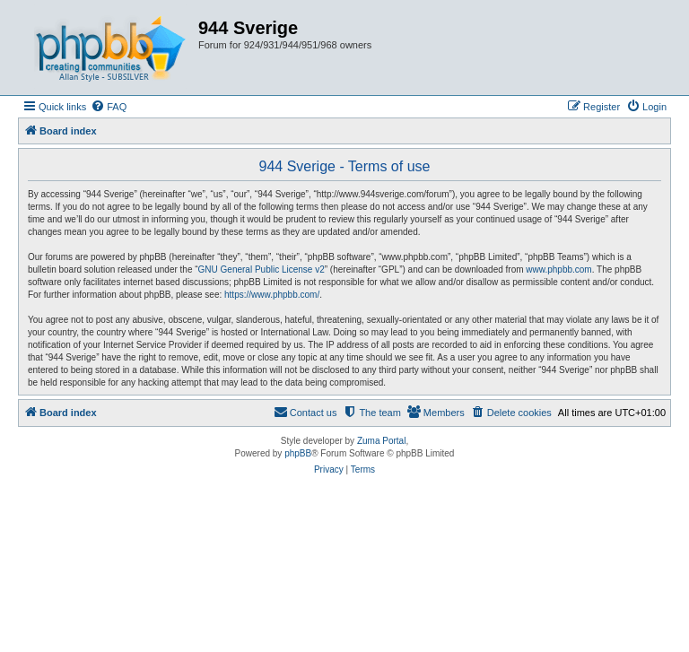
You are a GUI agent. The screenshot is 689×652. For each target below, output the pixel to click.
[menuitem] (108, 106)
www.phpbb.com (558, 269)
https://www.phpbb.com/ (271, 295)
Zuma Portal (381, 441)
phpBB (297, 453)
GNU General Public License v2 (261, 269)
